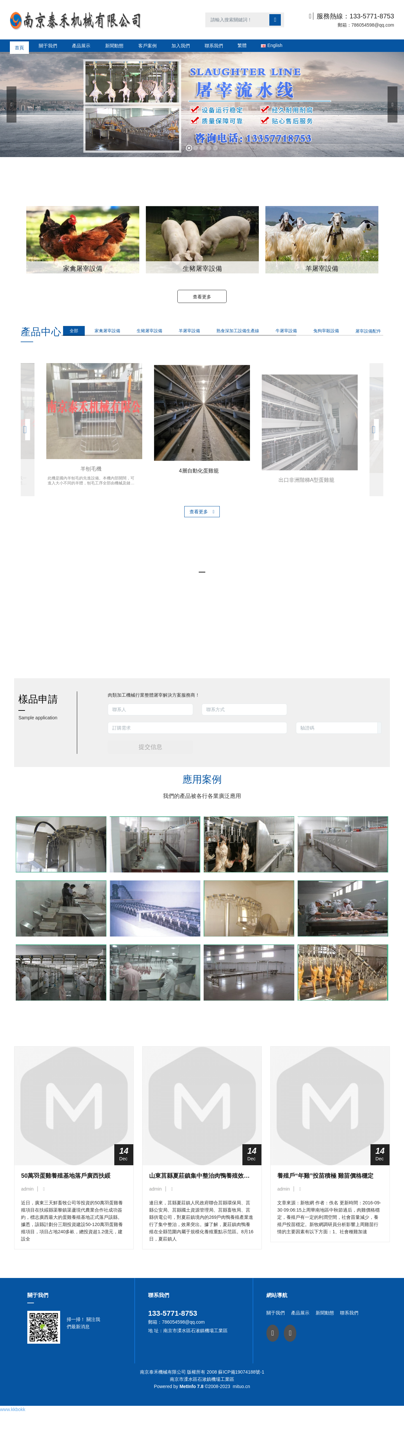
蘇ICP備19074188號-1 (241, 1391)
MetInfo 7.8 (191, 1406)
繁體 (242, 45)
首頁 (19, 45)
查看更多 (202, 296)
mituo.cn (241, 1406)
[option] (82, 239)
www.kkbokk (12, 1418)
